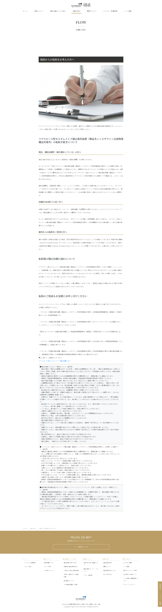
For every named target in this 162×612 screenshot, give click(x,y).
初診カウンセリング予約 (130, 570)
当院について (38, 11)
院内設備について (49, 563)
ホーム (25, 11)
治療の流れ (76, 11)
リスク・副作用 (88, 575)
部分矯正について (69, 581)
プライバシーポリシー (129, 584)
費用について (91, 11)
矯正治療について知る (58, 11)
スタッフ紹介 (28, 566)
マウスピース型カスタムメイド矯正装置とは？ (55, 361)
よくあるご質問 (127, 563)
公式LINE (139, 11)
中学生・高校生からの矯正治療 (71, 575)
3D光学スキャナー (49, 570)
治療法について (87, 559)
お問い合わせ (126, 559)
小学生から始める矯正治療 (71, 570)
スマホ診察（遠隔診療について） (130, 579)
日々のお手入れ (107, 574)
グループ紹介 (47, 566)
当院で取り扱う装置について (91, 564)
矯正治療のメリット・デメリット (91, 570)
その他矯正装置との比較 (70, 584)
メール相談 (128, 11)
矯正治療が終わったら (109, 570)
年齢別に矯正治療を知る (70, 566)
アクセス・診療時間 (110, 11)
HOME (25, 528)
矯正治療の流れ (107, 563)
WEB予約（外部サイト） (130, 574)
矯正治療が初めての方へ (70, 563)
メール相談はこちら (81, 547)
